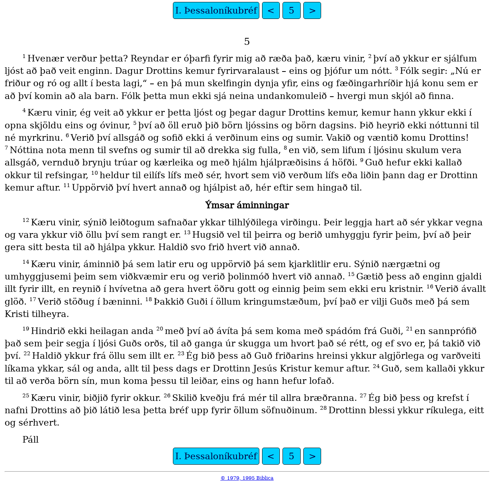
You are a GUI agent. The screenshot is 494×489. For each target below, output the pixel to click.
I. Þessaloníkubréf (216, 10)
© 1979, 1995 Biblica (247, 478)
